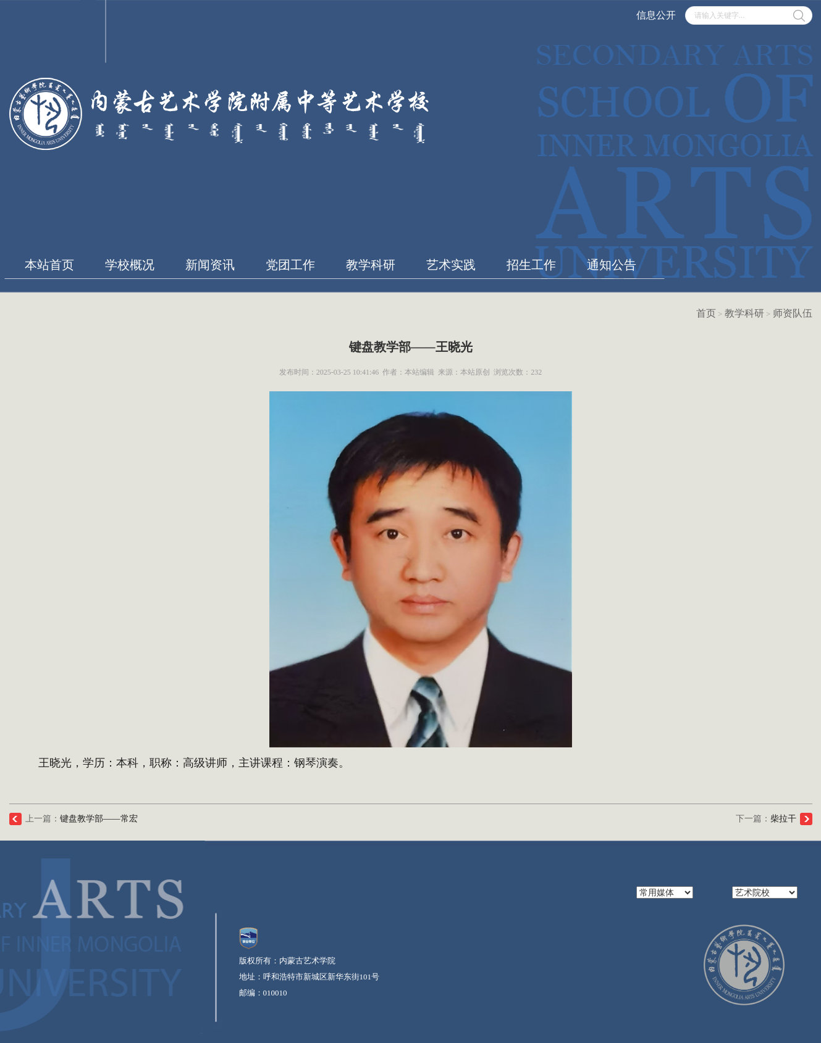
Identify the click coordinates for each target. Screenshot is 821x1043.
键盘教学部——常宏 (99, 818)
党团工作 (290, 265)
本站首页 (49, 265)
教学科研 (370, 265)
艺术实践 (451, 265)
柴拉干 (783, 818)
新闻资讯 (210, 265)
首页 (706, 313)
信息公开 (656, 15)
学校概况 (129, 265)
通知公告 (611, 265)
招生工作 (531, 265)
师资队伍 (792, 313)
